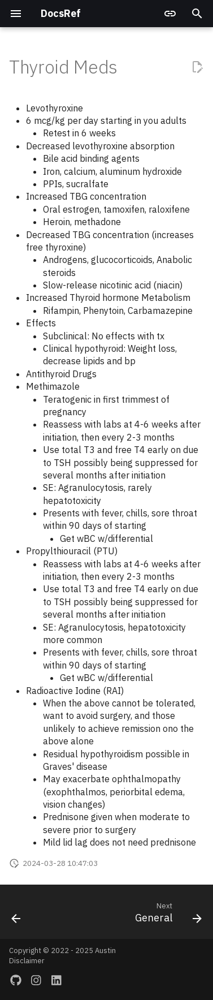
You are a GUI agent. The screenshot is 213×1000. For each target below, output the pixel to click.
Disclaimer (27, 960)
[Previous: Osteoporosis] (16, 915)
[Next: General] (167, 915)
